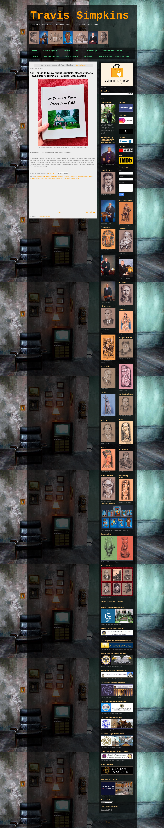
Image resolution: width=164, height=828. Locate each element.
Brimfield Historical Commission (67, 176)
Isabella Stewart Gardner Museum (114, 56)
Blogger (108, 822)
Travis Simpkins (79, 16)
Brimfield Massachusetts (85, 176)
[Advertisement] (63, 195)
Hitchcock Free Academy (52, 178)
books (37, 176)
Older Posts (91, 212)
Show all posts (81, 65)
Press (34, 50)
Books (35, 56)
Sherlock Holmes (51, 56)
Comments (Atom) (44, 216)
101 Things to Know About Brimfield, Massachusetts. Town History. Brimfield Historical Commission (62, 74)
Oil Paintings (91, 50)
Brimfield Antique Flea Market (48, 176)
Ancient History (71, 56)
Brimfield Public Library (37, 178)
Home (58, 212)
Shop (77, 50)
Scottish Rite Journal (112, 50)
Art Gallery (89, 56)
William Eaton (75, 178)
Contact (66, 50)
